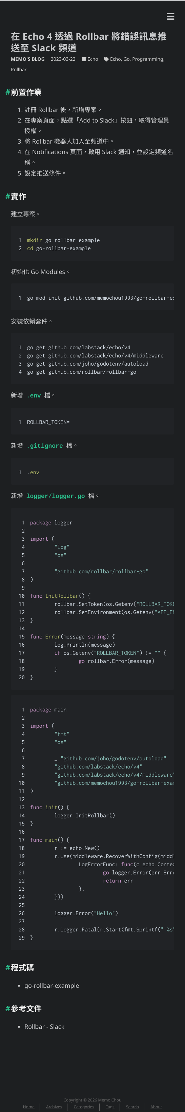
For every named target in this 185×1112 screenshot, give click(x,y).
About (156, 1105)
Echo (92, 59)
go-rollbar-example (51, 984)
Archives (54, 1105)
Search (132, 1105)
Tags (110, 1105)
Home (29, 1105)
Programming (147, 59)
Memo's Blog (28, 59)
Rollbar (19, 70)
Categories (84, 1105)
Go (126, 59)
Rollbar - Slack (44, 1025)
